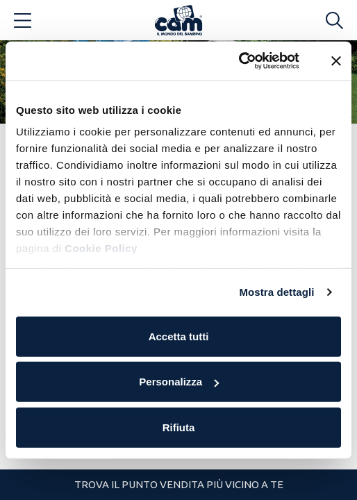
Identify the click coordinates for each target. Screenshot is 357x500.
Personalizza (179, 382)
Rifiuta (179, 427)
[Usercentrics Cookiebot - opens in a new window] (238, 61)
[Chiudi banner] (336, 61)
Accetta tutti (179, 336)
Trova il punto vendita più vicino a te (178, 484)
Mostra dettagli (276, 292)
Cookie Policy (101, 248)
